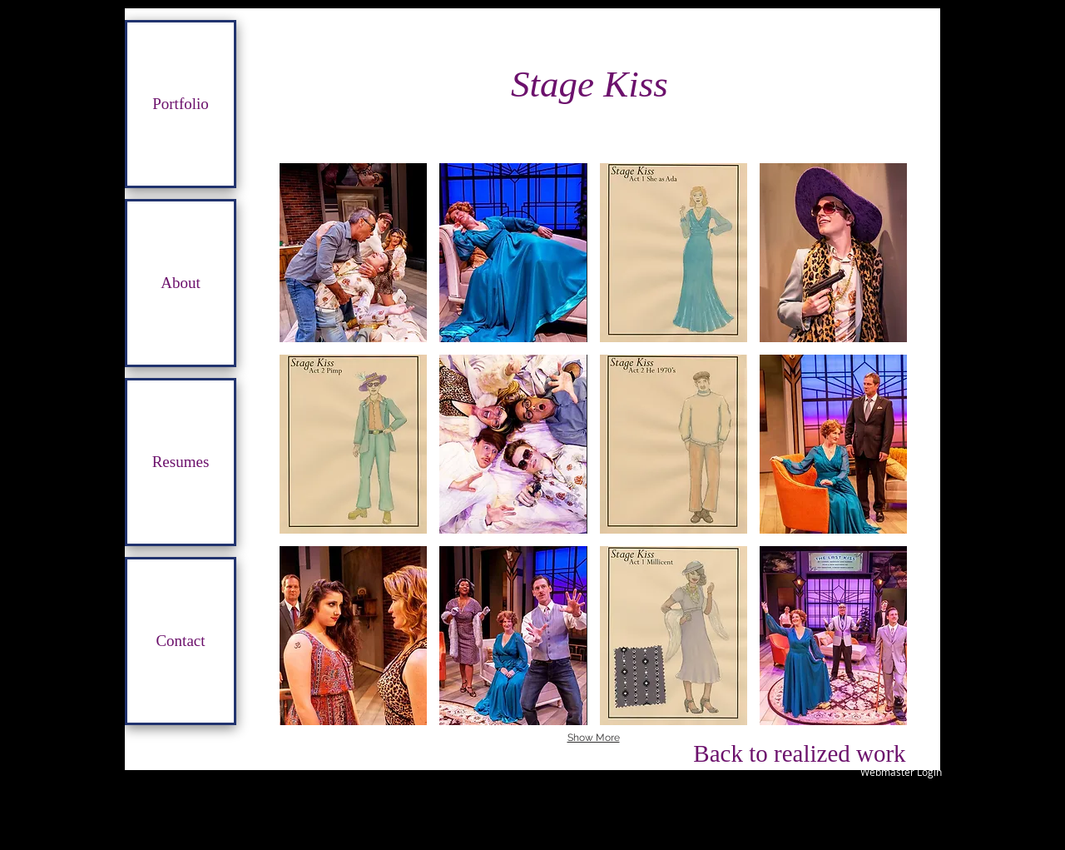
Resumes (181, 461)
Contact (180, 640)
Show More (593, 737)
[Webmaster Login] (901, 771)
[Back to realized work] (799, 753)
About (181, 282)
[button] (353, 252)
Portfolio (180, 103)
